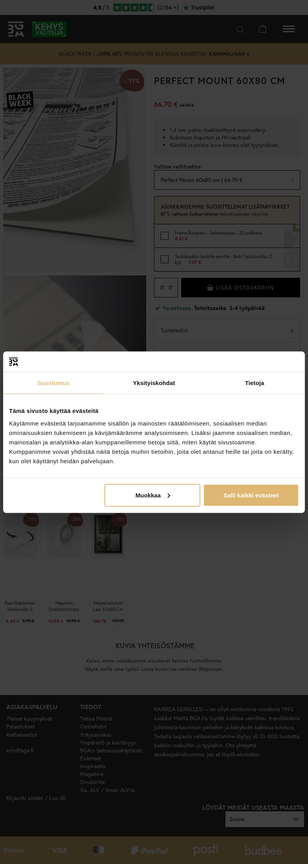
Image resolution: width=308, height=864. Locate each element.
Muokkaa (153, 495)
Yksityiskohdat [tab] (154, 383)
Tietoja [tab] (254, 383)
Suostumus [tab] (53, 383)
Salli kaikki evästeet (251, 495)
